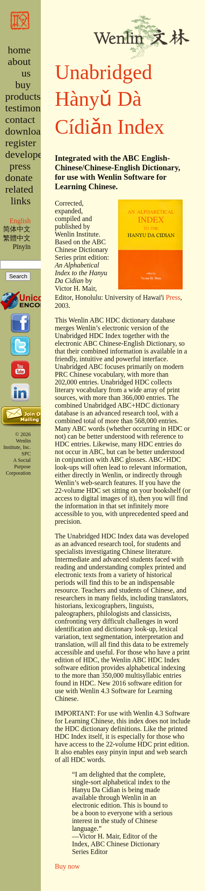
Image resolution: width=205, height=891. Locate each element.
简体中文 (17, 229)
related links (19, 195)
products (23, 96)
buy (23, 84)
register (20, 142)
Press (173, 297)
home (19, 49)
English (20, 220)
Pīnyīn (21, 246)
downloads (27, 131)
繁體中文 (17, 238)
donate (19, 177)
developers (27, 154)
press (20, 166)
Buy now (67, 866)
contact (20, 119)
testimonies (28, 108)
